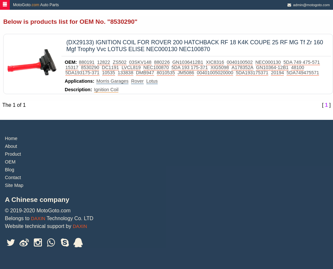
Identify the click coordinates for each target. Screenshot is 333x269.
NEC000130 (268, 62)
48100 (297, 67)
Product (13, 154)
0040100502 (240, 62)
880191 (87, 62)
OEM (10, 161)
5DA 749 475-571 (302, 62)
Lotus (152, 81)
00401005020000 (215, 72)
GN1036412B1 (187, 62)
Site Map (14, 185)
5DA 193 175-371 (189, 67)
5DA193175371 (252, 72)
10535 (108, 72)
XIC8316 (215, 62)
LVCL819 (131, 67)
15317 (71, 67)
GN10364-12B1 (272, 67)
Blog (9, 169)
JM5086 (186, 72)
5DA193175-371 (82, 72)
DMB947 (145, 72)
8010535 (166, 72)
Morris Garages (112, 81)
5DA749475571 (302, 72)
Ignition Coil (106, 89)
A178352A (242, 67)
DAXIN (38, 218)
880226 (162, 62)
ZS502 (120, 62)
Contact (13, 177)
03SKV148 (140, 62)
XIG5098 (219, 67)
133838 (125, 72)
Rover (137, 81)
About (11, 146)
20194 (277, 72)
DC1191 (110, 67)
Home (11, 138)
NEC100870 (156, 67)
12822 (103, 62)
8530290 (90, 67)
